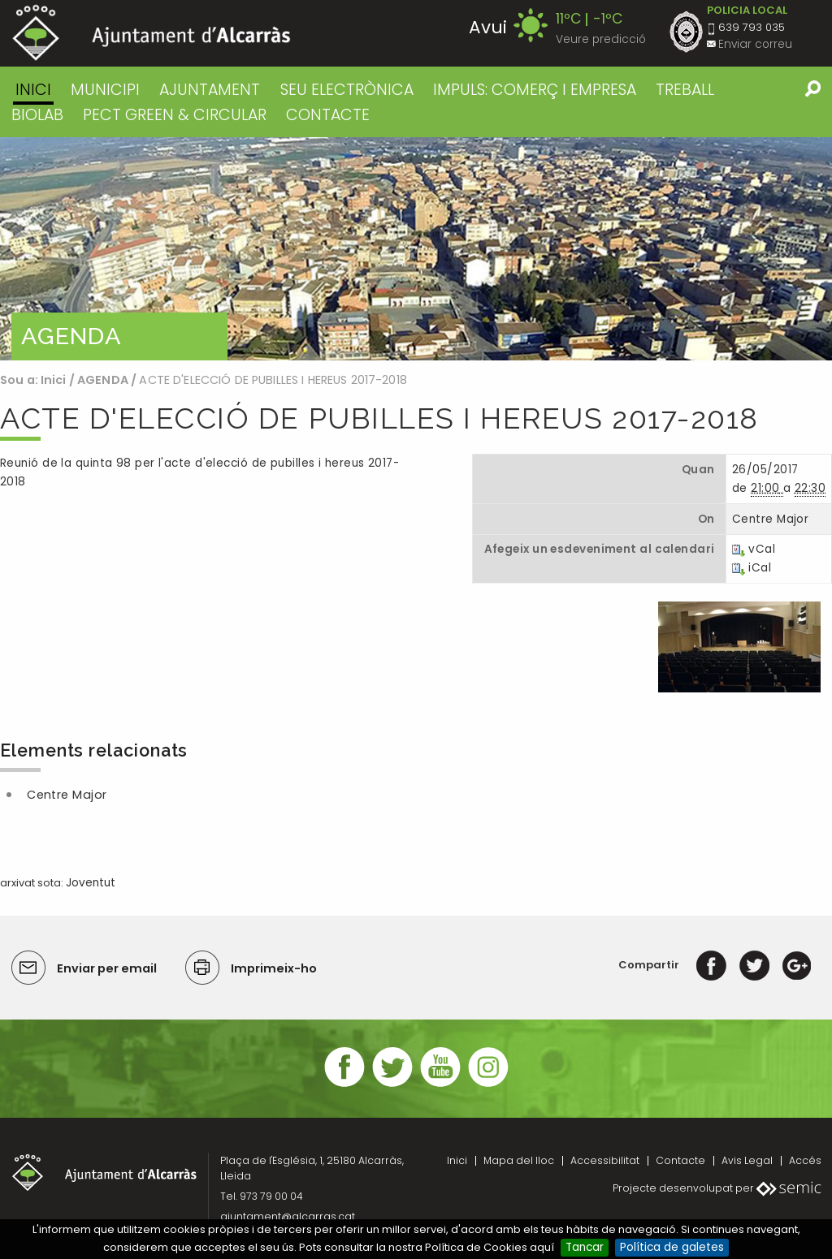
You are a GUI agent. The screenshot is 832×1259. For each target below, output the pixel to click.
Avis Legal (747, 1160)
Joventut (90, 882)
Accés (805, 1160)
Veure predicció (601, 39)
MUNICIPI (105, 90)
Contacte (680, 1160)
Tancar (585, 1247)
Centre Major (67, 795)
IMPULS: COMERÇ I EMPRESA (534, 90)
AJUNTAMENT (209, 90)
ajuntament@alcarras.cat (287, 1216)
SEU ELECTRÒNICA (347, 90)
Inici (33, 90)
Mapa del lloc (518, 1160)
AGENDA (102, 380)
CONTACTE (328, 115)
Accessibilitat (604, 1160)
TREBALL (685, 90)
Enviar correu (755, 44)
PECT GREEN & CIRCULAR (174, 115)
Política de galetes (672, 1247)
